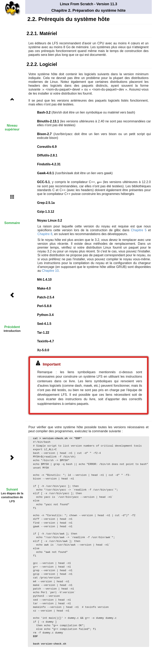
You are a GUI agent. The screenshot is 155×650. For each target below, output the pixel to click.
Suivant (12, 489)
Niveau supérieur (12, 127)
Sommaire (12, 223)
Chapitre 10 (50, 270)
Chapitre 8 (45, 233)
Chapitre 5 (139, 230)
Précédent (12, 327)
